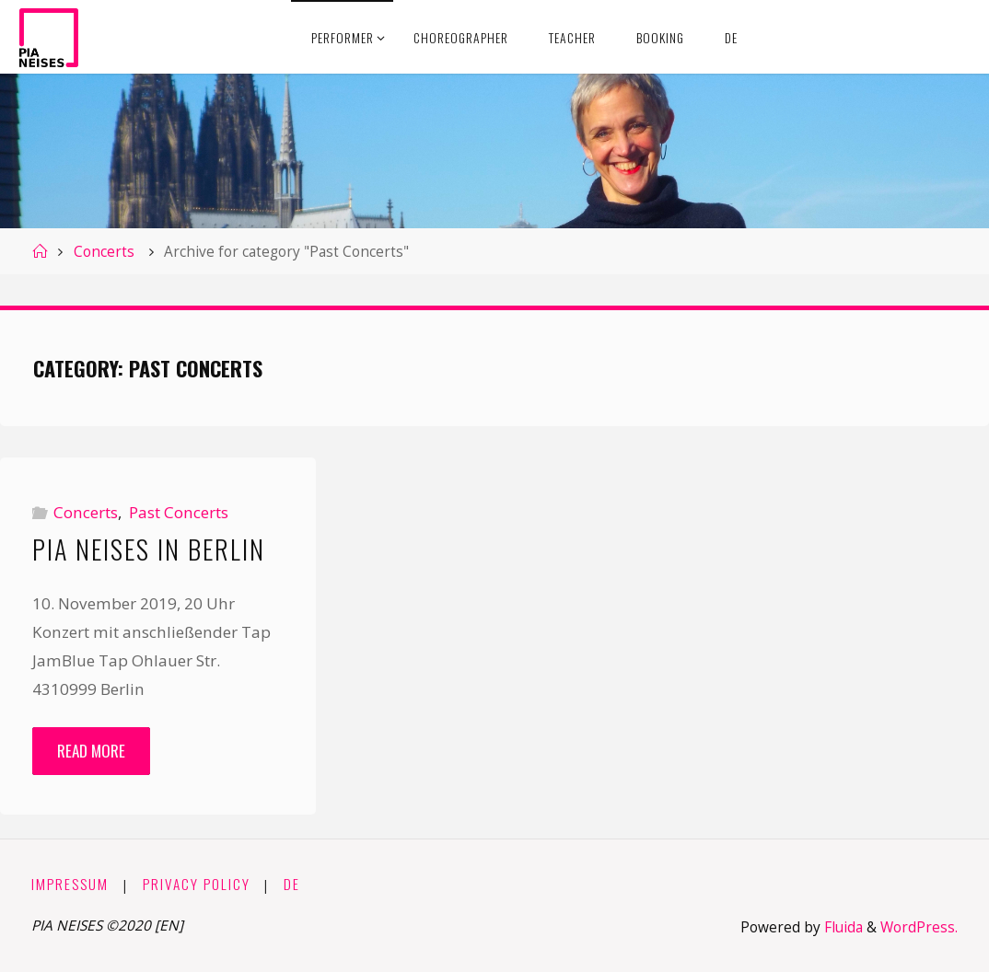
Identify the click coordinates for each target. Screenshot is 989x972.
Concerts (104, 251)
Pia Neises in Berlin (148, 548)
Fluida (841, 927)
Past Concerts (178, 512)
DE (292, 884)
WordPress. (919, 927)
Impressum (70, 884)
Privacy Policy (196, 884)
